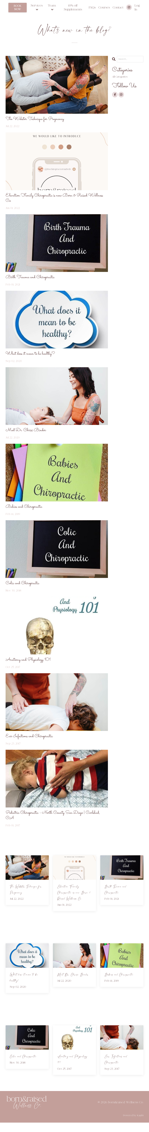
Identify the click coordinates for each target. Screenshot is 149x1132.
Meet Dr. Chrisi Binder (29, 435)
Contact (118, 7)
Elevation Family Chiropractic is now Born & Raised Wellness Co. (52, 200)
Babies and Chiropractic (26, 512)
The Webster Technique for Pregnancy (39, 120)
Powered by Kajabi (133, 1124)
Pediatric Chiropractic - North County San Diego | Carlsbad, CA (51, 824)
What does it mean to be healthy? (34, 357)
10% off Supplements (73, 8)
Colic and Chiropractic (25, 589)
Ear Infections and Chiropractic (32, 744)
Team (52, 7)
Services (37, 7)
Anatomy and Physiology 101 (31, 667)
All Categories (120, 77)
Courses (104, 7)
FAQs (92, 7)
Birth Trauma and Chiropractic (33, 280)
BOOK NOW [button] (18, 7)
